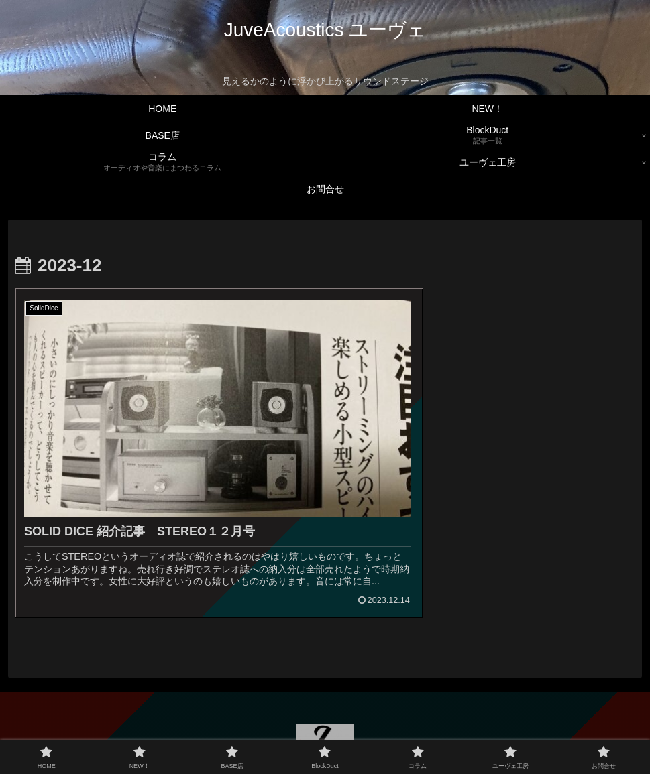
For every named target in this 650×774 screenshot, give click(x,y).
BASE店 (258, 732)
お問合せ (477, 732)
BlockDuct (311, 732)
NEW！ (211, 732)
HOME (168, 732)
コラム (360, 732)
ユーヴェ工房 (416, 732)
